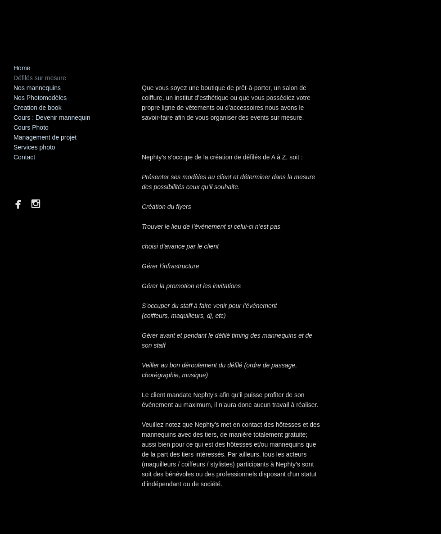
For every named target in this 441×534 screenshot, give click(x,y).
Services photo (34, 147)
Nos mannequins (37, 87)
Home (22, 68)
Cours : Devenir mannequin (52, 117)
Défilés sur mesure (40, 77)
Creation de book (38, 107)
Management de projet (45, 137)
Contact (24, 157)
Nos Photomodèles (40, 97)
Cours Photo (31, 127)
